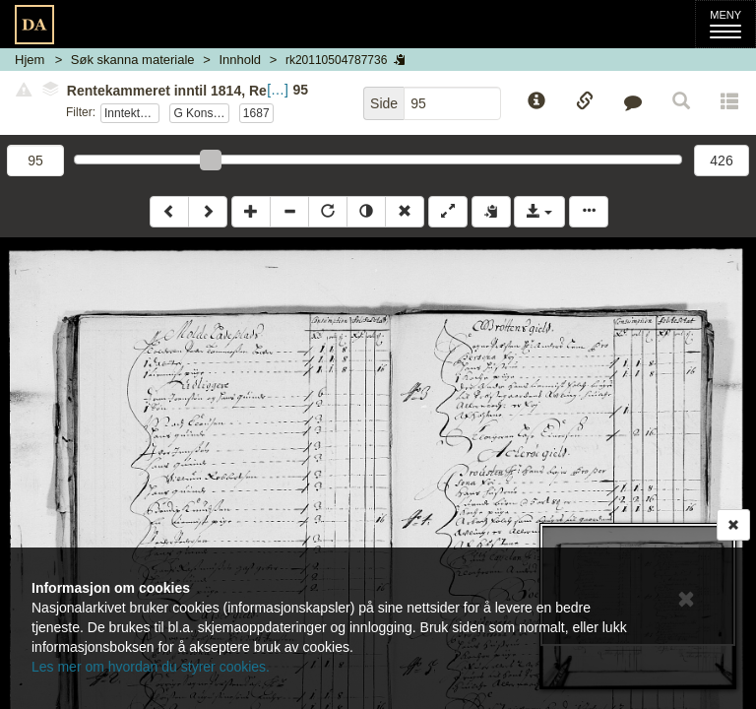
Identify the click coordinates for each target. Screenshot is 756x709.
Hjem (29, 59)
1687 (256, 113)
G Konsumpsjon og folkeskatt (200, 113)
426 (721, 160)
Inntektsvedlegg (131, 113)
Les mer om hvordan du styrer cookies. (151, 667)
